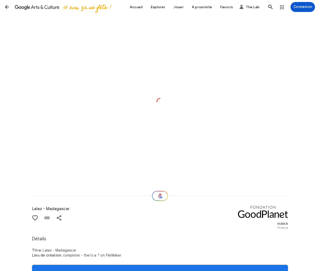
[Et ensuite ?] (160, 196)
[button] (7, 7)
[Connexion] (302, 7)
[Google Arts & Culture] (62, 7)
